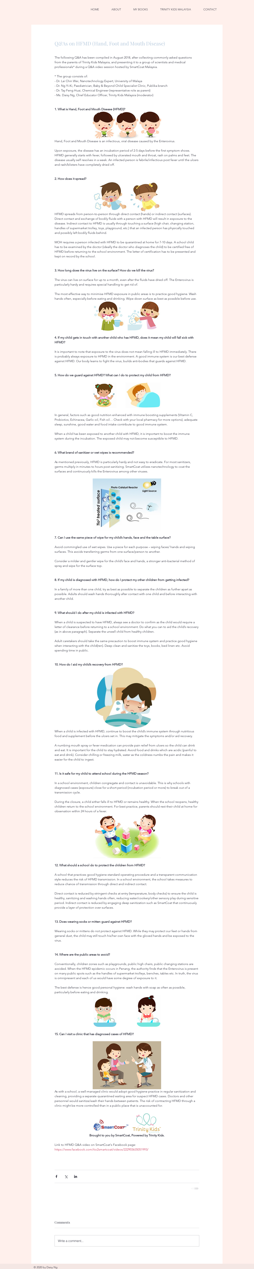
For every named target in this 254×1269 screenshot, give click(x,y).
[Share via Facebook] (56, 1176)
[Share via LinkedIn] (75, 1176)
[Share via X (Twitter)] (66, 1176)
